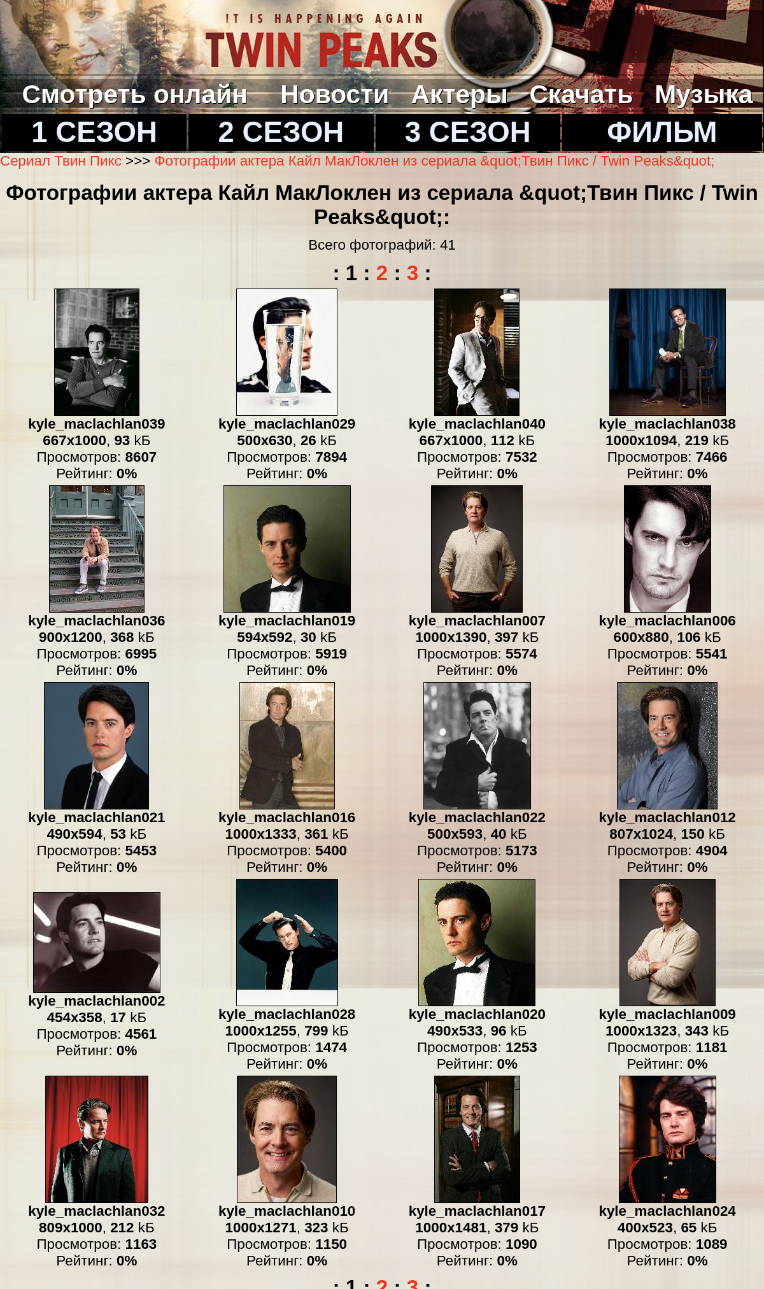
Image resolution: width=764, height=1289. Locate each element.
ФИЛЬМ (662, 132)
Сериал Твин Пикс (61, 161)
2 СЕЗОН (281, 132)
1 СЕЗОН (94, 132)
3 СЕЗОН (468, 132)
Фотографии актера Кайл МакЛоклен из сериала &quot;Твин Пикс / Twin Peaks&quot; (435, 161)
